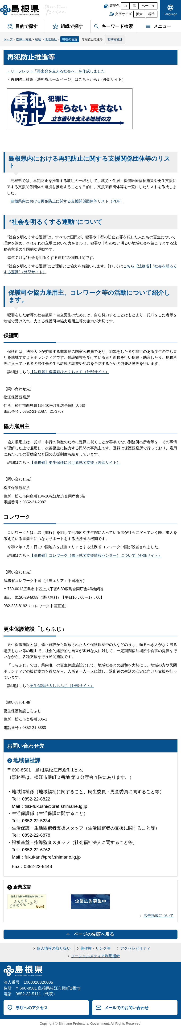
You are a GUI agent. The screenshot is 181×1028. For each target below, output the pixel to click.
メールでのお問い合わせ (126, 1007)
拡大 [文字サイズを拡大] (139, 14)
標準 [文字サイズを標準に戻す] (151, 14)
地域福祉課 (115, 39)
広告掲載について (159, 916)
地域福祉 (51, 39)
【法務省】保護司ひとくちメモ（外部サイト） (69, 372)
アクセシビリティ (135, 948)
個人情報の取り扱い (54, 948)
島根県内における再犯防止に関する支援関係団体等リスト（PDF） (67, 201)
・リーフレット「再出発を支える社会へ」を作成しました (56, 71)
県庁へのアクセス (32, 1007)
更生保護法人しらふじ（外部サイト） (62, 686)
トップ (8, 39)
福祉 (38, 39)
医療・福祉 (24, 39)
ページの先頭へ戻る (94, 934)
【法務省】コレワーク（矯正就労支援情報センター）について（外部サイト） (96, 555)
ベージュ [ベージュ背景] (148, 6)
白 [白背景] (125, 6)
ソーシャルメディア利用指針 (95, 956)
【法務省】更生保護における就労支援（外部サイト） (75, 462)
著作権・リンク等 (95, 948)
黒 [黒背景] (134, 6)
